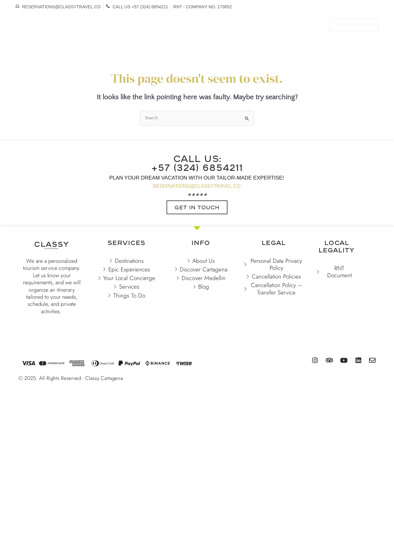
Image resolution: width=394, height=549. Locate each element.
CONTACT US (184, 39)
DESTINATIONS (92, 25)
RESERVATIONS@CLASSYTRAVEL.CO (196, 196)
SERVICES (281, 25)
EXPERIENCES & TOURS (202, 25)
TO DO (248, 25)
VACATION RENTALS (143, 25)
